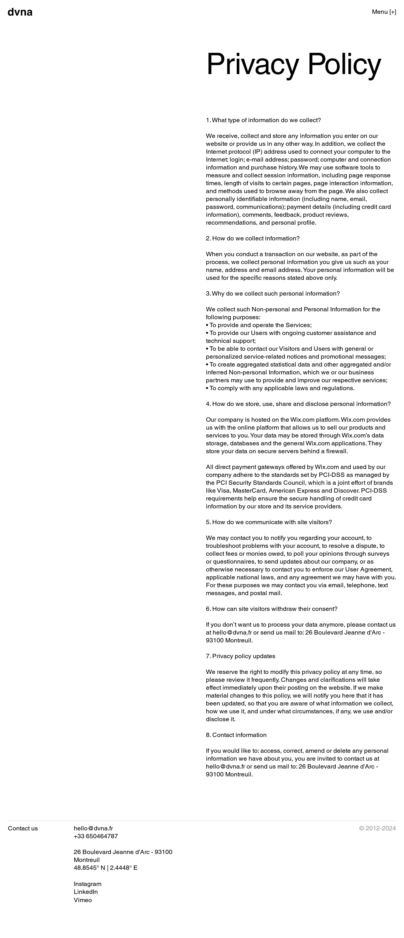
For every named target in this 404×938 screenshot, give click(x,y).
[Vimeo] (83, 900)
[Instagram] (87, 884)
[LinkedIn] (86, 892)
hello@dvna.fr (232, 632)
